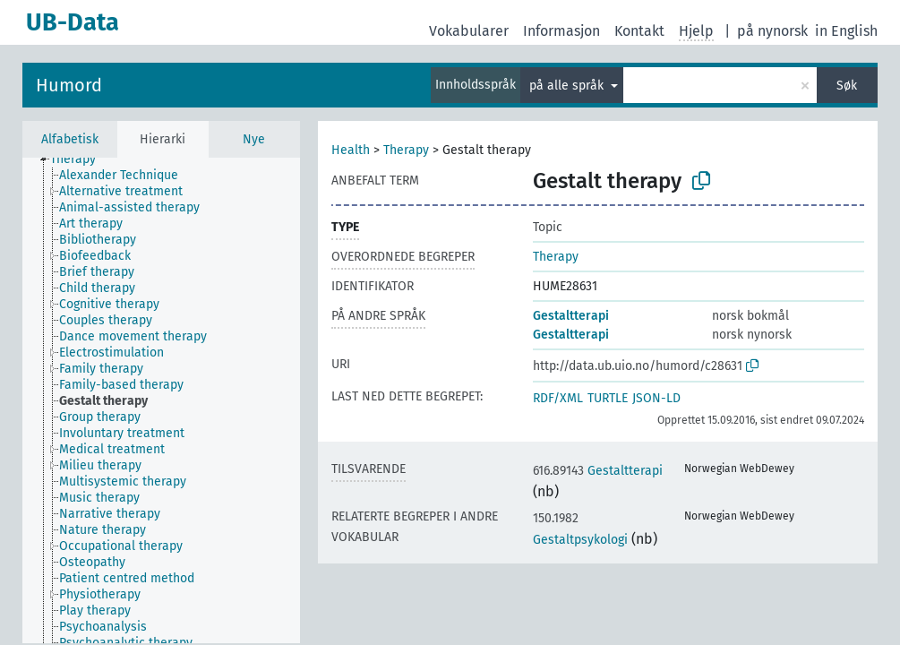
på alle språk (568, 85)
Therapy (406, 150)
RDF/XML (558, 398)
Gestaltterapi (571, 315)
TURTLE (607, 398)
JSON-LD (656, 398)
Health (350, 150)
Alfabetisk (70, 139)
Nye (254, 139)
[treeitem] (80, 159)
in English (846, 30)
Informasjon (561, 30)
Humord (69, 85)
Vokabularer (469, 30)
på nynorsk (772, 30)
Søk (846, 85)
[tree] (161, 400)
